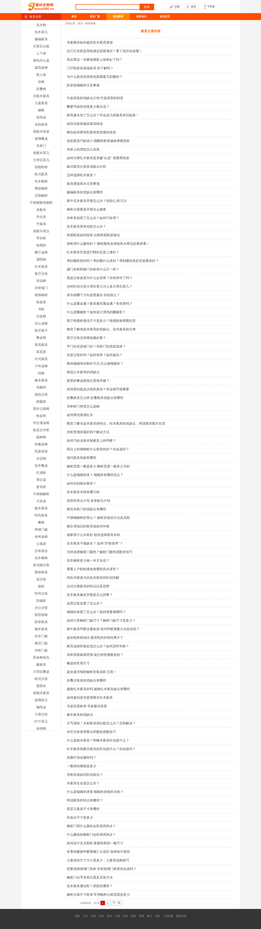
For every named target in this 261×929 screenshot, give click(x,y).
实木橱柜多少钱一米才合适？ (88, 560)
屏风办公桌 (41, 60)
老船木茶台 (41, 231)
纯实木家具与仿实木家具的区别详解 (93, 577)
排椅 (41, 82)
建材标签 (181, 916)
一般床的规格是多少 (81, 766)
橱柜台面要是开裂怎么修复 (86, 209)
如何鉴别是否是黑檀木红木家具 (90, 697)
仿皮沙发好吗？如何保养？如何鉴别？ (95, 355)
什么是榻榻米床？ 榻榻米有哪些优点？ (95, 475)
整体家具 (41, 572)
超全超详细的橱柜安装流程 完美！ (92, 672)
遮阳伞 (41, 686)
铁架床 (41, 302)
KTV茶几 (41, 721)
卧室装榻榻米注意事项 (83, 85)
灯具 (101, 916)
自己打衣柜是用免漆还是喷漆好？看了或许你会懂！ (104, 51)
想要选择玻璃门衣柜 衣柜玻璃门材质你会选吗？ (102, 869)
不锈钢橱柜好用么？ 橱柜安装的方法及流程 (98, 518)
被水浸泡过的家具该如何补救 (88, 526)
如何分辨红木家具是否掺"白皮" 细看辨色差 (98, 158)
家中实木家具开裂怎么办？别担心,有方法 (97, 201)
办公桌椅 (41, 323)
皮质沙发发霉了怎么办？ (85, 603)
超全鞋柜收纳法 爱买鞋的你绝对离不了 (95, 637)
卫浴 (85, 916)
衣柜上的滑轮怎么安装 (83, 149)
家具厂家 (95, 16)
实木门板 (41, 636)
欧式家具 (41, 174)
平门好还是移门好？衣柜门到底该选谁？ (96, 346)
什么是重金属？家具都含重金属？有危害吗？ (99, 303)
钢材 (133, 916)
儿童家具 (41, 103)
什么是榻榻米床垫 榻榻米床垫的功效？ (95, 792)
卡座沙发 (41, 714)
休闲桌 (41, 117)
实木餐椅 (41, 558)
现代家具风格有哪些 (81, 458)
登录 (191, 6)
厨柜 (41, 586)
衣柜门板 (41, 650)
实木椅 (41, 25)
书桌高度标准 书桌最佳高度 (87, 706)
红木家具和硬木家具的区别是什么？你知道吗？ (101, 749)
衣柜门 (41, 146)
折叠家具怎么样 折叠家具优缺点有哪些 (95, 398)
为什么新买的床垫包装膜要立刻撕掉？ (95, 77)
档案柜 (41, 401)
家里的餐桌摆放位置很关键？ (88, 380)
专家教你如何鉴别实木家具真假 (90, 42)
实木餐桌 (41, 465)
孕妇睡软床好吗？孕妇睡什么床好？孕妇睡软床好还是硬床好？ (113, 261)
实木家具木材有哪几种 (83, 492)
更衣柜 (41, 487)
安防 (157, 916)
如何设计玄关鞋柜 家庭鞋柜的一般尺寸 (95, 843)
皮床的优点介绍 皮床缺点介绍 (88, 500)
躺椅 (41, 110)
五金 (125, 916)
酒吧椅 (41, 259)
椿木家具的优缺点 (80, 715)
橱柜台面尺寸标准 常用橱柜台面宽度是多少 (98, 894)
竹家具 (41, 224)
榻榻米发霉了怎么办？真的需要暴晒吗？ (96, 612)
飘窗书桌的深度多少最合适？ (88, 106)
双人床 (41, 75)
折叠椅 (41, 89)
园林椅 (41, 437)
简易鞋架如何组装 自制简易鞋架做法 (93, 235)
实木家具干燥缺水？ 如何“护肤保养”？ (95, 543)
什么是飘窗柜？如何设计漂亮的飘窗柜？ (96, 312)
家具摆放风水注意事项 (83, 184)
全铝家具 (41, 124)
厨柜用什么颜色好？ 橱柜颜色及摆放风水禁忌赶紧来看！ (108, 243)
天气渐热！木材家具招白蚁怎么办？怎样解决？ (101, 723)
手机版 (209, 6)
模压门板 (41, 643)
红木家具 (41, 266)
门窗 (117, 916)
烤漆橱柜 (41, 295)
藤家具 (41, 664)
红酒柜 (41, 473)
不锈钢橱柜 (41, 494)
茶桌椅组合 (41, 657)
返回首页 (165, 16)
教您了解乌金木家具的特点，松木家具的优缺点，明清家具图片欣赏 (116, 423)
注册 (174, 6)
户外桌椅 (41, 366)
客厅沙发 (41, 274)
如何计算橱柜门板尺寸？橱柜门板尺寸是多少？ (101, 620)
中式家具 (41, 359)
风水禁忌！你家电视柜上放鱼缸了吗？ (95, 59)
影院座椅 (41, 615)
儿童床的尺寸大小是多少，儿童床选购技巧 (98, 860)
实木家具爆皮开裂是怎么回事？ (90, 595)
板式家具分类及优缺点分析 (86, 166)
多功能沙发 (41, 565)
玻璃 (141, 916)
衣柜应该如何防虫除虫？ (85, 774)
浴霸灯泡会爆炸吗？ (81, 757)
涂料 (93, 916)
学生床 (41, 217)
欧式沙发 (41, 679)
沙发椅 (41, 316)
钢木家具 (41, 629)
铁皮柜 (41, 416)
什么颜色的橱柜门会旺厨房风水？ (91, 834)
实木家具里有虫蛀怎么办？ (86, 226)
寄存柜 (41, 238)
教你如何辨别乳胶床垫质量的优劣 (91, 132)
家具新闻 (118, 16)
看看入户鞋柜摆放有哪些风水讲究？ (93, 569)
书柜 (41, 309)
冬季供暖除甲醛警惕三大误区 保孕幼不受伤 (98, 852)
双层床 (41, 352)
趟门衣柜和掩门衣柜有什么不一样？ (93, 269)
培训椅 (41, 281)
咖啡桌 (41, 707)
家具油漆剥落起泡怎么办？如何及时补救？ (98, 646)
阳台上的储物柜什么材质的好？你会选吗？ (98, 449)
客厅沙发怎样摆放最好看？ (86, 338)
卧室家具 (41, 622)
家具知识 (141, 16)
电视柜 (41, 245)
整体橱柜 (41, 188)
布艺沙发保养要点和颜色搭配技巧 (91, 732)
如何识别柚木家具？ (81, 483)
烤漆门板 (41, 529)
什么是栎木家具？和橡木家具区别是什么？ (98, 740)
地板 (77, 916)
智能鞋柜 (41, 167)
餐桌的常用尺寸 (78, 663)
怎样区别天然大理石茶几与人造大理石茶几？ (99, 286)
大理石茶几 (41, 160)
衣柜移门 (41, 288)
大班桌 (41, 501)
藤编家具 (41, 39)
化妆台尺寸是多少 (80, 817)
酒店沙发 (41, 394)
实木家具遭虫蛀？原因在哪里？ (90, 886)
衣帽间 (41, 387)
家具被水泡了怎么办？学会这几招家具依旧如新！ (103, 115)
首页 (80, 23)
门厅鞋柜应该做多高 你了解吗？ (90, 68)
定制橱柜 (41, 195)
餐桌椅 (41, 337)
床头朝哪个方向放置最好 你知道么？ (93, 295)
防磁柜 (41, 600)
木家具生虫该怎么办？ (83, 783)
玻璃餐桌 (41, 138)
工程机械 (168, 916)
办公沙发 (41, 608)
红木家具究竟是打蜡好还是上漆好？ (93, 252)
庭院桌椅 (41, 67)
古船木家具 (41, 96)
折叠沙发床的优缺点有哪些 (86, 680)
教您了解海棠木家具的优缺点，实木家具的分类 (101, 329)
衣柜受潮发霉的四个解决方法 (88, 432)
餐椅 (41, 522)
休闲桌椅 (41, 536)
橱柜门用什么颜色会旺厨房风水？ (91, 826)
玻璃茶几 (41, 700)
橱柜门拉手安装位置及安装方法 (90, 877)
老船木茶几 (41, 153)
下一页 (116, 902)
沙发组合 (41, 551)
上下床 (41, 53)
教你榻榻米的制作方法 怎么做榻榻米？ (95, 363)
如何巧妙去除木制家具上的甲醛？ (91, 440)
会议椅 (41, 458)
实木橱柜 (41, 181)
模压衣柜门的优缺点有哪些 (86, 509)
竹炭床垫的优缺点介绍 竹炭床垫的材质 (95, 98)
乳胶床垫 (41, 451)
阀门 (149, 916)
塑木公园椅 (41, 409)
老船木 (41, 210)
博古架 (41, 480)
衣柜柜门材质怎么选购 (83, 406)
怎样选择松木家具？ (81, 175)
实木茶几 (41, 32)
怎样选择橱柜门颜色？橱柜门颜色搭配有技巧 (99, 552)
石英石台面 (41, 46)
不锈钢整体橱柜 (41, 202)
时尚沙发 (41, 593)
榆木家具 (41, 508)
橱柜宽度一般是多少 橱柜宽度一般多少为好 (98, 466)
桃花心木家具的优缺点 (83, 372)
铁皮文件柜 (41, 430)
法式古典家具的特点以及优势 (88, 586)
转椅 (41, 373)
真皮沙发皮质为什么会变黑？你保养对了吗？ (99, 278)
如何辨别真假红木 (80, 415)
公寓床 (41, 544)
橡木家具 (41, 380)
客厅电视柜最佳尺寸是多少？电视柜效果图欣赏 (101, 321)
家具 (74, 16)
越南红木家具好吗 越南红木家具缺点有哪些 (98, 689)
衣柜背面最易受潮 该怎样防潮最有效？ (95, 655)
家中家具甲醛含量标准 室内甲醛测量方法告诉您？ (103, 629)
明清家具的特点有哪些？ (85, 800)
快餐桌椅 (41, 444)
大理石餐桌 (41, 672)
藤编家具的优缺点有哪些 (85, 192)
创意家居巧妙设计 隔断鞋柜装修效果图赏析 (98, 141)
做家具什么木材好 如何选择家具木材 (93, 535)
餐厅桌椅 (41, 252)
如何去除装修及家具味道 (85, 124)
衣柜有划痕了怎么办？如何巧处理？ (93, 218)
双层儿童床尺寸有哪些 (83, 809)
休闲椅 (41, 728)
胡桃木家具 (41, 693)
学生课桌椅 (41, 423)
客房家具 (41, 345)
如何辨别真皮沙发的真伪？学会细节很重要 (98, 389)
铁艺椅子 (41, 330)
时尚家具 (41, 515)
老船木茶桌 (41, 131)
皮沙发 (41, 579)
